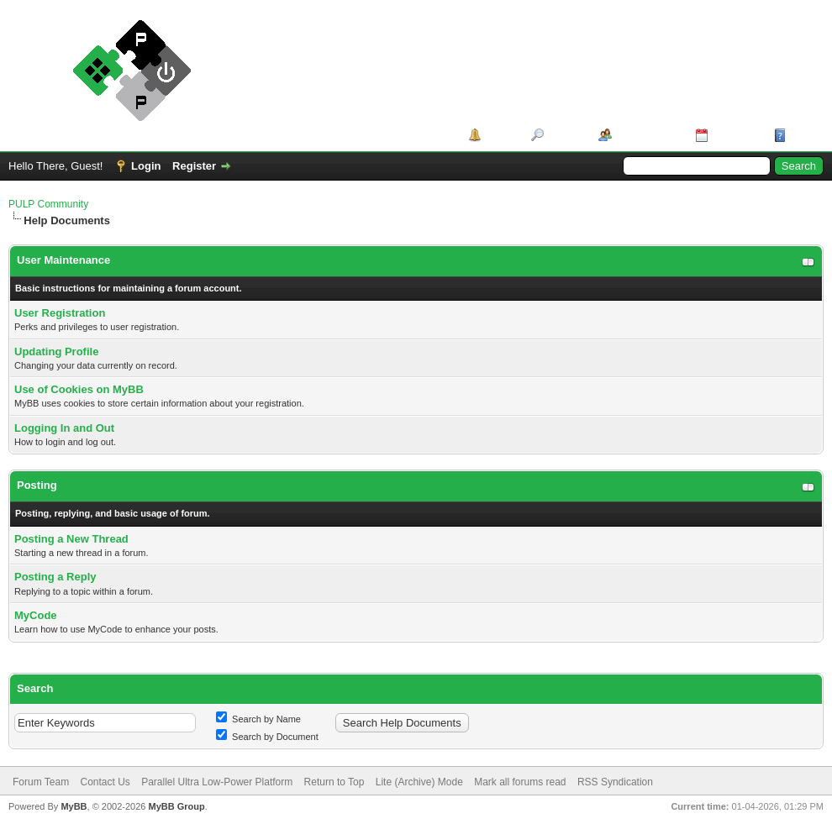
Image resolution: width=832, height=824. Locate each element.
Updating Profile (56, 351)
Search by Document (267, 737)
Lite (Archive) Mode (419, 782)
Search (565, 135)
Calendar (735, 135)
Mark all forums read (520, 782)
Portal (500, 135)
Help (802, 135)
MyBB (74, 806)
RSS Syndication (615, 782)
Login (146, 166)
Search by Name (258, 719)
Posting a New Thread (71, 539)
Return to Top (334, 782)
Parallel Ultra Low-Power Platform (216, 782)
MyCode (35, 615)
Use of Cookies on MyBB (79, 389)
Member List (647, 135)
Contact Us (104, 782)
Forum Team (41, 782)
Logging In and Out (64, 428)
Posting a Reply (55, 576)
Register (194, 166)
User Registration (59, 313)
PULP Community (48, 204)
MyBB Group (176, 806)
